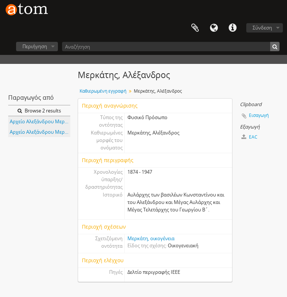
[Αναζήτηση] (171, 46)
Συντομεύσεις (232, 28)
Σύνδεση (262, 27)
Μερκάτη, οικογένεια (151, 238)
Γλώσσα (213, 28)
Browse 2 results (39, 110)
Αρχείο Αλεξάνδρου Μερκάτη (40, 121)
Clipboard (195, 28)
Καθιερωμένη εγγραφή (103, 91)
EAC (249, 137)
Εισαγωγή (259, 115)
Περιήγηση (34, 46)
